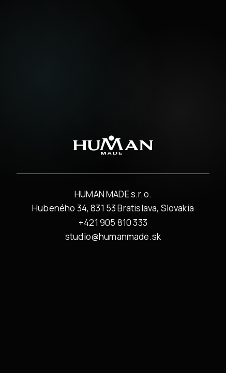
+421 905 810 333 (113, 222)
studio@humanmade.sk (113, 236)
